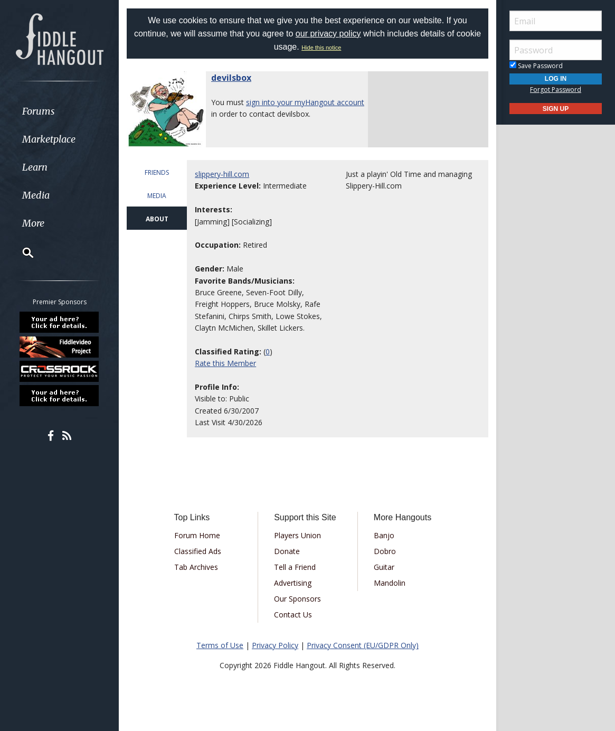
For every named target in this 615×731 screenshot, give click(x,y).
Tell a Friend (295, 567)
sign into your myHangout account (305, 102)
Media (36, 195)
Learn (35, 167)
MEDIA (156, 195)
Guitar (384, 567)
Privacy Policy (275, 645)
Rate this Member (225, 363)
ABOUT (157, 218)
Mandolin (389, 583)
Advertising (292, 583)
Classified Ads (197, 551)
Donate (287, 551)
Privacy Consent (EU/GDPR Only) (363, 645)
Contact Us (293, 615)
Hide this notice (321, 47)
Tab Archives (196, 567)
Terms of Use (219, 645)
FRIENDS (157, 172)
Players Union (297, 535)
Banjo (384, 535)
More (33, 223)
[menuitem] (59, 111)
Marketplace (48, 139)
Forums (38, 111)
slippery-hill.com (222, 174)
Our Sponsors (297, 599)
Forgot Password (555, 89)
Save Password (536, 65)
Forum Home (197, 535)
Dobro (385, 551)
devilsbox (231, 77)
